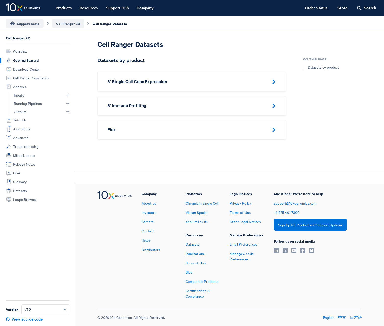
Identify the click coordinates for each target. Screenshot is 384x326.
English (328, 317)
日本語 (356, 317)
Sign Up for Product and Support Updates (310, 224)
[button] (67, 95)
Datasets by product (323, 67)
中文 (342, 317)
